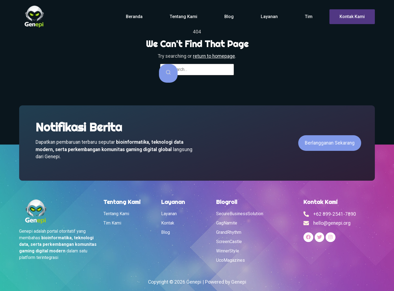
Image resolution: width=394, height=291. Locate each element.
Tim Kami (112, 223)
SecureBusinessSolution (239, 213)
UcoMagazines (230, 260)
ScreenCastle (229, 241)
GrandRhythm (228, 232)
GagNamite (226, 223)
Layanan (269, 16)
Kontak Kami (352, 16)
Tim (308, 16)
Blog (229, 16)
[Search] (168, 73)
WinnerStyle (227, 250)
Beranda (134, 16)
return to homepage (214, 56)
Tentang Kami (183, 16)
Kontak (167, 223)
